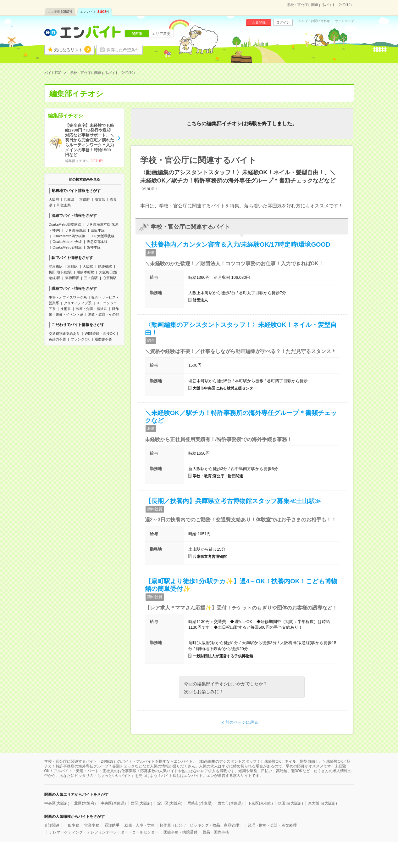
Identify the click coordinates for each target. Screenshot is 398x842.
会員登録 (259, 22)
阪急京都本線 (97, 242)
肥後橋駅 (105, 266)
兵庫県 (69, 199)
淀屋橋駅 (56, 266)
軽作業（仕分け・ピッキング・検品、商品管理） (201, 825)
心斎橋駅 (110, 278)
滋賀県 (100, 199)
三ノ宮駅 (91, 278)
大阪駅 (88, 266)
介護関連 (51, 825)
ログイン (283, 22)
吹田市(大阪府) (290, 803)
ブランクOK (80, 339)
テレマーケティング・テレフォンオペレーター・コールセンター (103, 832)
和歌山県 (64, 205)
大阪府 (54, 199)
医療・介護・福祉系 (91, 309)
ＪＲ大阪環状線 (102, 236)
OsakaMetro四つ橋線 (69, 236)
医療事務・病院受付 (180, 832)
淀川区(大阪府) (169, 803)
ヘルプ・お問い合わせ (314, 21)
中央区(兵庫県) (113, 803)
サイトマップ (344, 21)
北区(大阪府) (85, 803)
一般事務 (71, 825)
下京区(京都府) (260, 803)
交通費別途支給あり (64, 333)
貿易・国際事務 (215, 832)
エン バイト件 (94, 12)
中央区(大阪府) (56, 803)
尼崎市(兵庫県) (200, 803)
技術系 (65, 309)
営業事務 (91, 825)
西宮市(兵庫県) (230, 803)
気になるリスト (72, 49)
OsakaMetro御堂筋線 (65, 224)
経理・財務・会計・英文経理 (272, 825)
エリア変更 (161, 33)
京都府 (84, 199)
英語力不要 (57, 339)
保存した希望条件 (123, 50)
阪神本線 (94, 247)
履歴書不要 (103, 339)
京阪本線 (98, 230)
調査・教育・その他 (103, 314)
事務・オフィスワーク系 (68, 297)
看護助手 (111, 825)
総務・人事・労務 (139, 825)
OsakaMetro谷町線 (67, 247)
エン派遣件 (60, 12)
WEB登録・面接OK (100, 333)
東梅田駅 (72, 278)
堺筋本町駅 (85, 272)
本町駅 (72, 266)
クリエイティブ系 (77, 303)
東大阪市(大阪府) (322, 803)
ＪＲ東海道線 (75, 230)
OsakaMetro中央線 (67, 242)
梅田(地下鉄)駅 (60, 272)
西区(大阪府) (141, 803)
